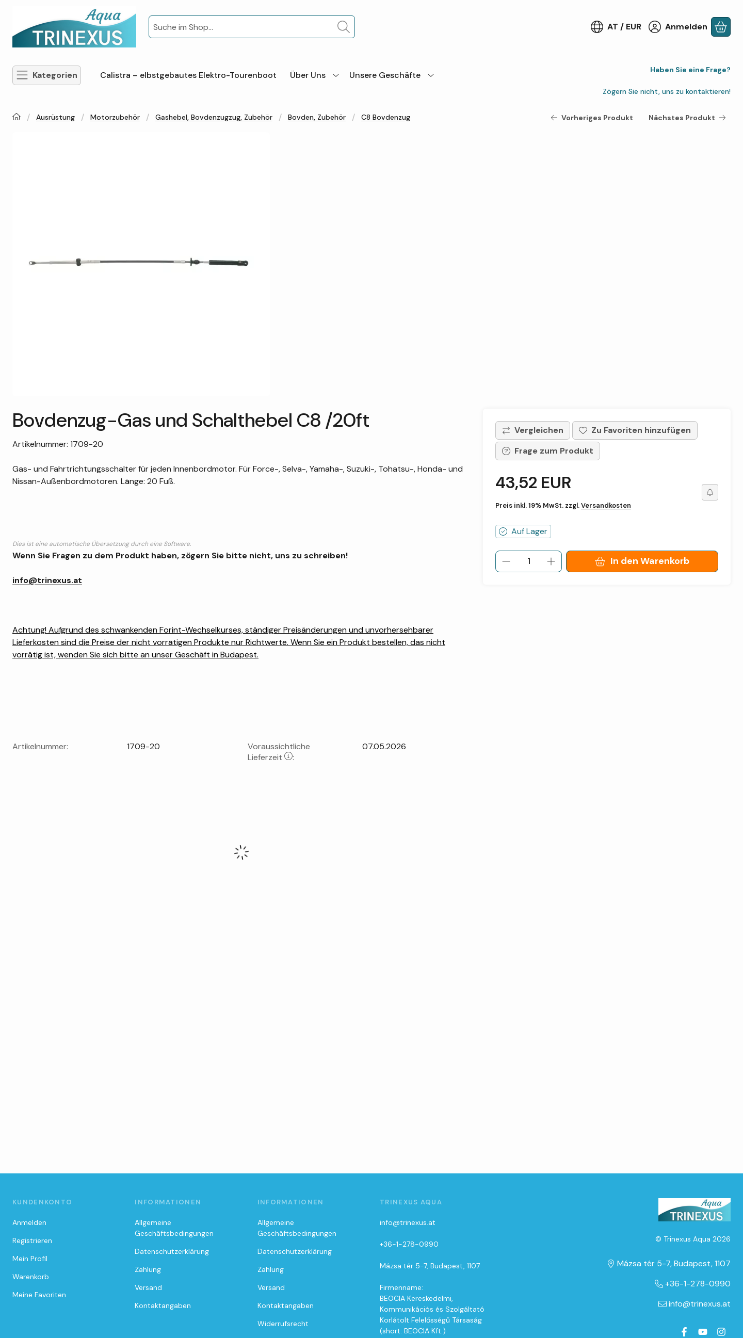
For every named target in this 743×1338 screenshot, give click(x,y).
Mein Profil (29, 1258)
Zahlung (148, 1269)
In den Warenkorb (642, 561)
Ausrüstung (55, 117)
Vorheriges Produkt (592, 117)
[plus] (551, 561)
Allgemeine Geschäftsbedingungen (174, 1228)
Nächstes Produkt (687, 117)
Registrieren (32, 1240)
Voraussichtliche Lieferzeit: (279, 752)
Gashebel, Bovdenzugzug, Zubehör (213, 117)
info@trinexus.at (47, 580)
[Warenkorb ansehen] (721, 27)
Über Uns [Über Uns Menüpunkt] (308, 75)
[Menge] (528, 561)
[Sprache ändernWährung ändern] (616, 27)
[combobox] (252, 26)
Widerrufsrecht (283, 1323)
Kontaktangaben (163, 1305)
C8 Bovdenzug (385, 117)
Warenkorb (30, 1276)
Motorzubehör (115, 117)
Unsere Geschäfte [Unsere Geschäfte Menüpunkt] (385, 75)
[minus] (506, 561)
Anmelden (29, 1222)
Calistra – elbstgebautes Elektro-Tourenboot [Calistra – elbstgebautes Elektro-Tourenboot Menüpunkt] (188, 75)
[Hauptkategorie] (16, 118)
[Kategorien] (46, 75)
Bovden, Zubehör (317, 117)
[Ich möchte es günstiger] (710, 492)
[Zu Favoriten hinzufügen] (635, 430)
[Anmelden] (678, 27)
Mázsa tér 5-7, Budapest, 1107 (430, 1265)
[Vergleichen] (532, 430)
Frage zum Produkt (547, 450)
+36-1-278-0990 (409, 1244)
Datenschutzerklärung (172, 1251)
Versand (148, 1287)
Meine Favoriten (39, 1294)
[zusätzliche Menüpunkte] (336, 75)
